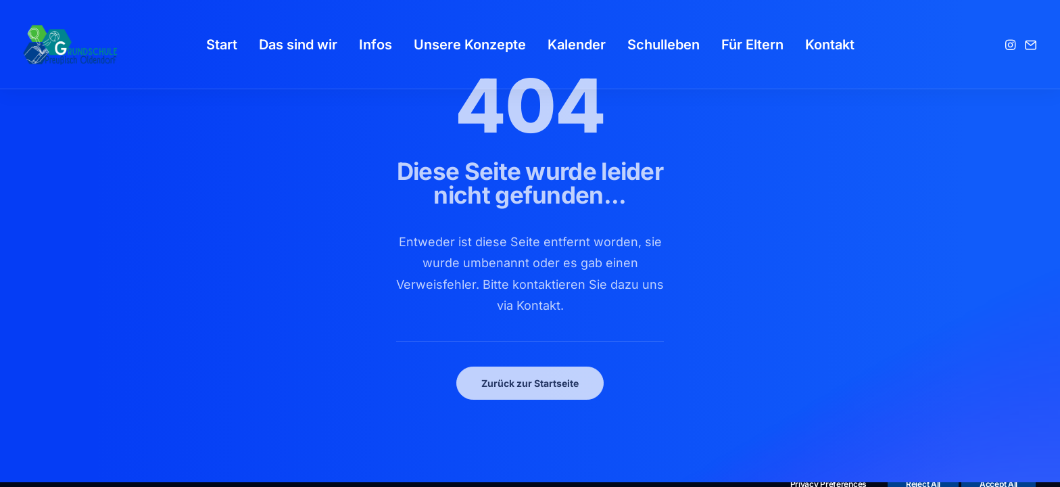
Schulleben (663, 45)
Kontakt (829, 45)
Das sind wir (298, 45)
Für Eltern (752, 45)
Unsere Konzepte (470, 45)
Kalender (577, 45)
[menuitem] (222, 44)
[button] (1011, 44)
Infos (375, 45)
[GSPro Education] (70, 44)
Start (221, 45)
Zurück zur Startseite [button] (530, 383)
